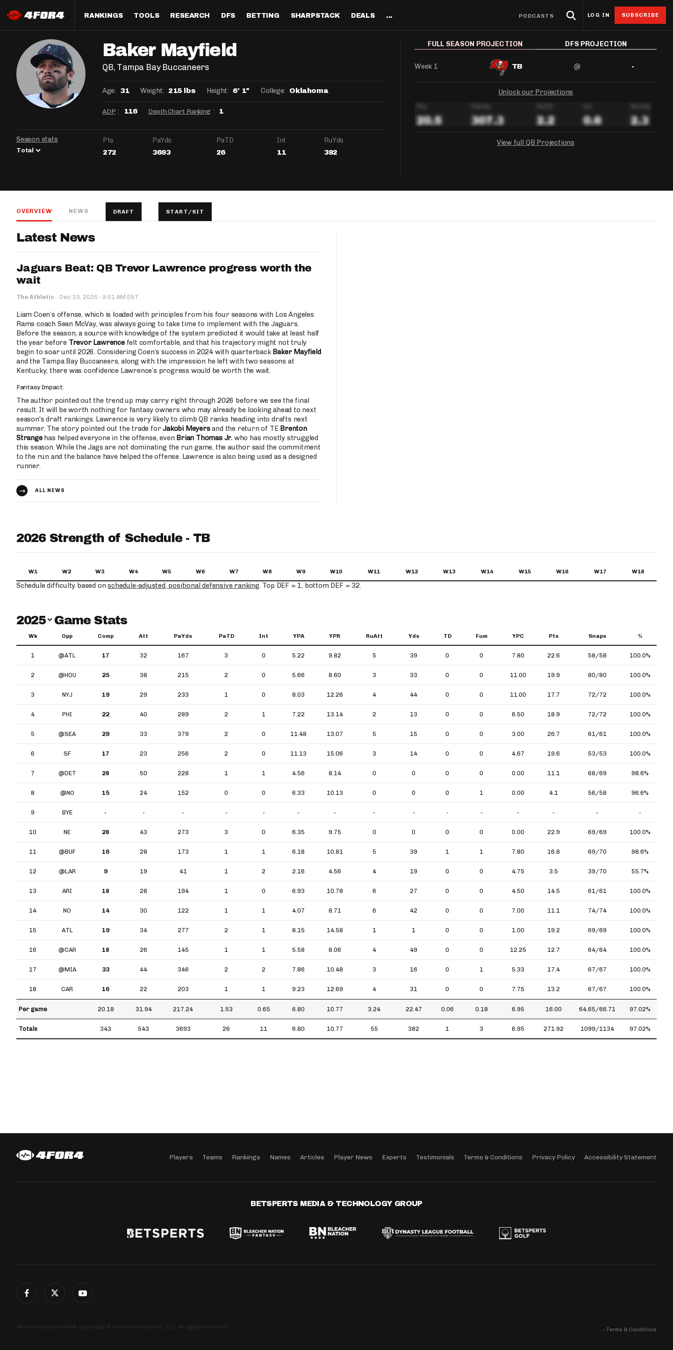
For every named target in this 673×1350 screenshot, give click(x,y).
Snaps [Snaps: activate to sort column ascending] (597, 636)
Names (280, 1157)
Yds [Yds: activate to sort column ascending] (413, 636)
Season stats (37, 139)
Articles (312, 1157)
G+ (83, 1293)
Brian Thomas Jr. (204, 438)
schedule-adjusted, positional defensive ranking (183, 585)
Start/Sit (185, 211)
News (78, 210)
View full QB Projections (535, 148)
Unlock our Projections (535, 98)
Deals (363, 16)
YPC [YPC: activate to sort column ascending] (518, 636)
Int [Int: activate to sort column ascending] (263, 636)
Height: (217, 90)
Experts (394, 1157)
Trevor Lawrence (97, 342)
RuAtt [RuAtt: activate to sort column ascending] (374, 636)
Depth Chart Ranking (179, 111)
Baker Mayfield (296, 352)
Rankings (103, 16)
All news (50, 490)
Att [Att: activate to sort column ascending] (143, 636)
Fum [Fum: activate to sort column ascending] (481, 636)
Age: (108, 90)
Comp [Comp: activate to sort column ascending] (106, 636)
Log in (598, 15)
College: (273, 90)
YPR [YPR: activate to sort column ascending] (334, 636)
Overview (34, 210)
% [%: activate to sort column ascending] (640, 636)
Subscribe (640, 15)
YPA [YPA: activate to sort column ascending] (298, 636)
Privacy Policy (553, 1157)
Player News (353, 1157)
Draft (124, 211)
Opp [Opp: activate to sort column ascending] (67, 636)
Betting (262, 16)
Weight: (152, 90)
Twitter (54, 1293)
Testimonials (435, 1157)
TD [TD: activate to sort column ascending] (447, 636)
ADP (108, 111)
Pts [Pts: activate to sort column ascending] (553, 636)
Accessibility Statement (620, 1157)
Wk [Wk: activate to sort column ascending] (33, 636)
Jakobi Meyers (186, 428)
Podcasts (536, 16)
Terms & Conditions (493, 1157)
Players (181, 1157)
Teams (212, 1157)
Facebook (26, 1293)
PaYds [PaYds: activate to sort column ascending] (183, 636)
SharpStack (315, 16)
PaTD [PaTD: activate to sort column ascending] (226, 636)
